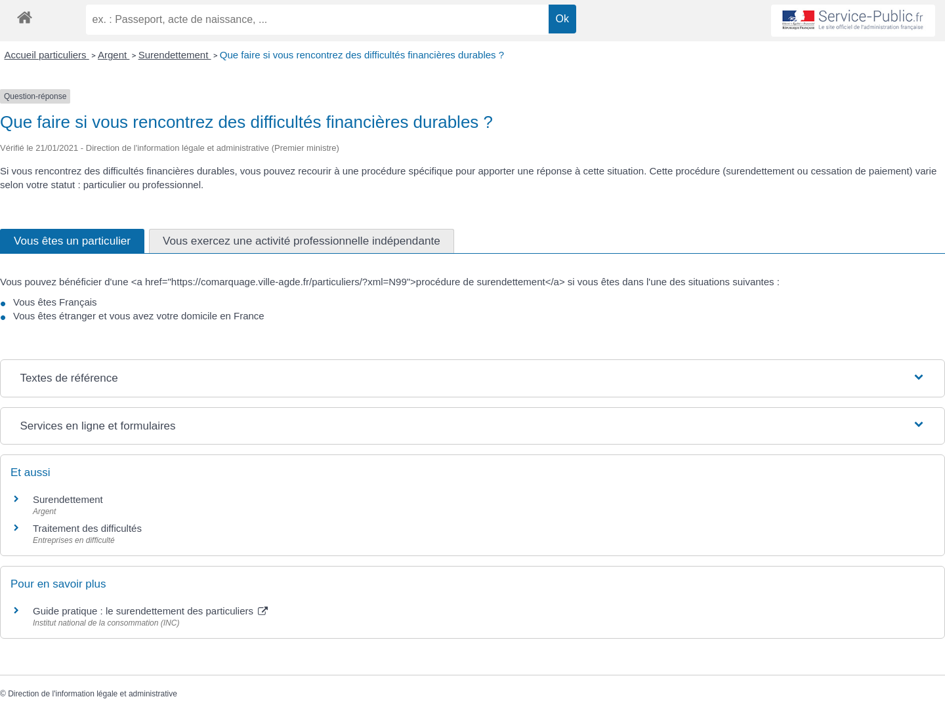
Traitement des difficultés (87, 528)
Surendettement (174, 54)
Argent (113, 54)
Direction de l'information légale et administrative (92, 693)
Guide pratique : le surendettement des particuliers (150, 610)
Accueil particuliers (47, 54)
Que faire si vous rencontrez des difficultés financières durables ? (362, 54)
